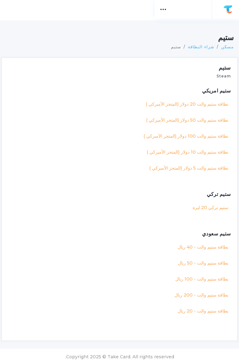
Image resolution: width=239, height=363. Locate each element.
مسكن (224, 42)
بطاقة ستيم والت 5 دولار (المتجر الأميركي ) (185, 164)
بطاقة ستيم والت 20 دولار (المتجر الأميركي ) (184, 100)
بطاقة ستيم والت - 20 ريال (199, 307)
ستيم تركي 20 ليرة (207, 203)
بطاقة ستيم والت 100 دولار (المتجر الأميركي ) (182, 132)
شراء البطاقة (198, 42)
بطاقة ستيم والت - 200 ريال (198, 291)
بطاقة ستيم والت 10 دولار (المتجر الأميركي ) (184, 148)
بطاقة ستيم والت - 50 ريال (200, 259)
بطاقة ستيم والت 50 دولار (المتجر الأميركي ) (184, 116)
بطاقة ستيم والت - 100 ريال (198, 275)
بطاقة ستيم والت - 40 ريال (199, 243)
